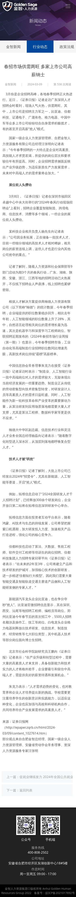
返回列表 (25, 790)
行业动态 (40, 46)
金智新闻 (13, 46)
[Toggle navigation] (68, 6)
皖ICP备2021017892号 (60, 893)
